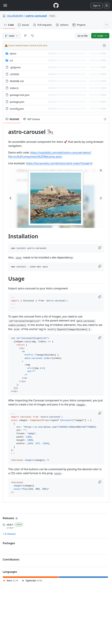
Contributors (11, 559)
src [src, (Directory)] (11, 60)
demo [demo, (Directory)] (13, 53)
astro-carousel (36, 16)
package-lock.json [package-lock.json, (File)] (20, 95)
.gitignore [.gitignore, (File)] (15, 67)
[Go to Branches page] (25, 35)
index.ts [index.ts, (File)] (14, 88)
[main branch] (12, 35)
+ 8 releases (9, 533)
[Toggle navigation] (5, 5)
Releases (10, 518)
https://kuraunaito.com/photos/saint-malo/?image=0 (59, 163)
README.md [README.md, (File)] (17, 81)
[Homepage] (56, 5)
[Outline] (105, 119)
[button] (100, 247)
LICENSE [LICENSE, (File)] (14, 74)
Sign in (96, 5)
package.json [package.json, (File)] (17, 101)
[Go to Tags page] (32, 35)
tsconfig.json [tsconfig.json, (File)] (17, 108)
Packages (9, 543)
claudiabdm (15, 16)
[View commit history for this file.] (104, 45)
